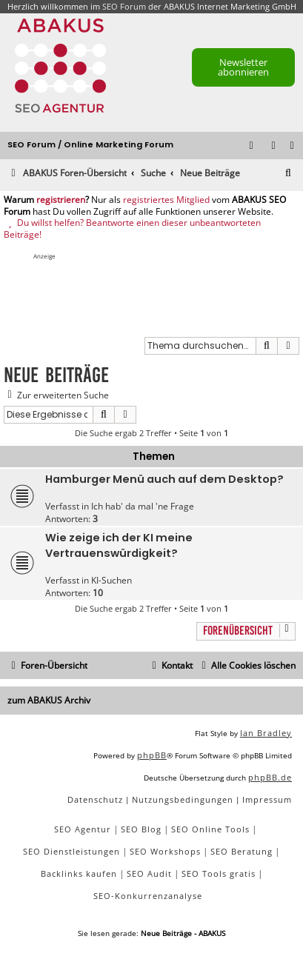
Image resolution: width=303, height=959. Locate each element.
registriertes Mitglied (166, 200)
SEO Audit (149, 873)
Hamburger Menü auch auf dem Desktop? (164, 479)
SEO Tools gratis (219, 873)
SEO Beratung (241, 851)
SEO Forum (124, 6)
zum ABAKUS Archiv (48, 700)
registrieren (60, 200)
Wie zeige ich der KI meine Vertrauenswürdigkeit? (119, 545)
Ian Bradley (266, 732)
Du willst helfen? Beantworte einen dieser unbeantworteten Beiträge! (132, 228)
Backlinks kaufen (79, 873)
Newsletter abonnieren (243, 67)
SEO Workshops (165, 851)
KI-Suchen (111, 580)
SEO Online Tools (210, 829)
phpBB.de (270, 777)
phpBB (152, 755)
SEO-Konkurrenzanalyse (147, 895)
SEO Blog (141, 829)
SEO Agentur (82, 829)
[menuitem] (292, 146)
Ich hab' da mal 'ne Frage (142, 506)
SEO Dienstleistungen (71, 851)
